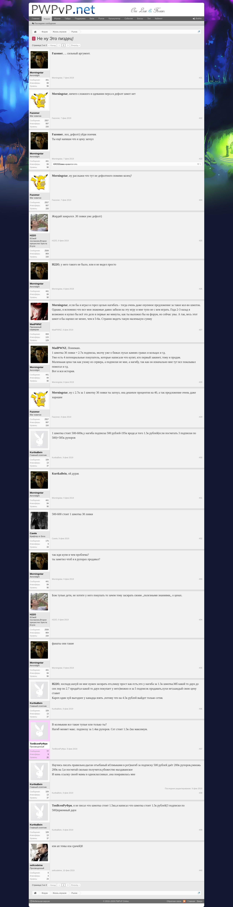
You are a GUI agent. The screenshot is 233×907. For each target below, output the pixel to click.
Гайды (68, 18)
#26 (200, 289)
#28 (200, 382)
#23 (200, 159)
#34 (200, 620)
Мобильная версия (40, 901)
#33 (200, 579)
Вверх (199, 901)
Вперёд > (75, 45)
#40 (200, 870)
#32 (200, 538)
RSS (184, 901)
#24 (200, 200)
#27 (200, 330)
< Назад (52, 45)
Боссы (140, 18)
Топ (149, 18)
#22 (200, 118)
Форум (47, 19)
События (129, 18)
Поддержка (80, 18)
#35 (200, 668)
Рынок (101, 18)
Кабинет (158, 18)
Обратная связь (174, 901)
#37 (200, 749)
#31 (200, 498)
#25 (200, 241)
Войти (197, 18)
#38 (200, 793)
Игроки (57, 18)
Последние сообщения (44, 23)
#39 (200, 830)
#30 (200, 457)
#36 (200, 709)
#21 (200, 78)
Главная (35, 18)
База (92, 18)
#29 (200, 417)
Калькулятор (114, 18)
